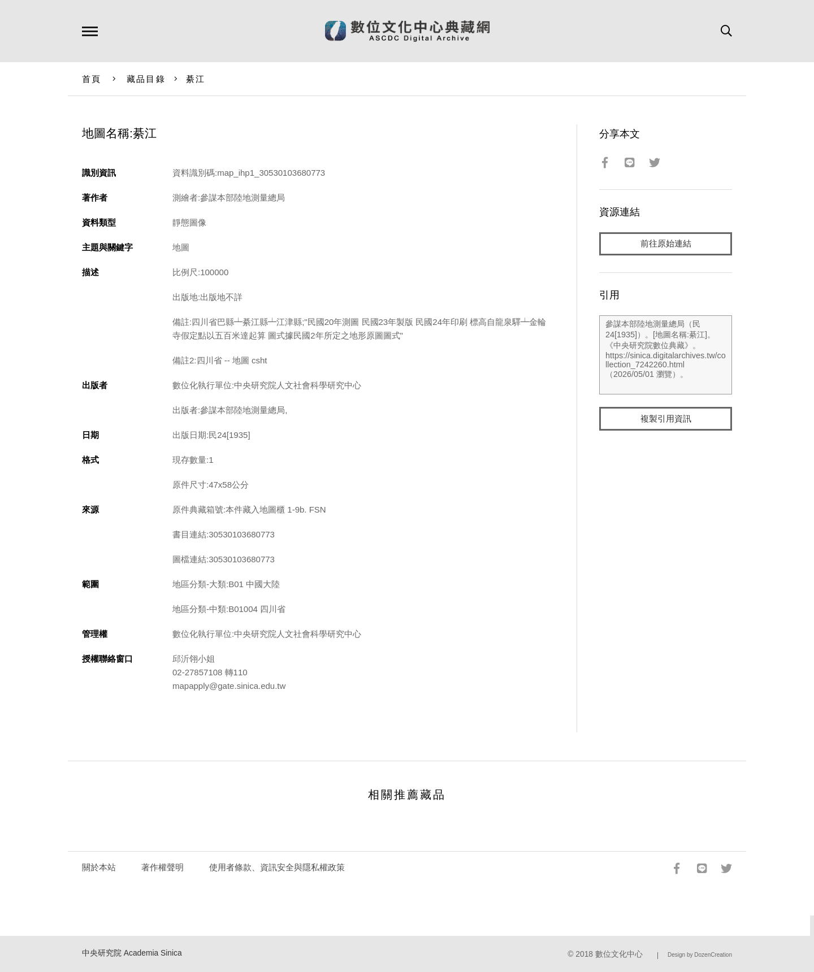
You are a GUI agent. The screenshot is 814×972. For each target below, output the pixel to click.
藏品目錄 (146, 79)
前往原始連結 (665, 244)
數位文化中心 (619, 954)
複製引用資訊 (665, 419)
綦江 (196, 79)
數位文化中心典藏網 (407, 31)
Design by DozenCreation (700, 955)
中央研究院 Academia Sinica (132, 953)
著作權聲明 (162, 867)
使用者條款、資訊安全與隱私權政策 (277, 867)
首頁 (92, 79)
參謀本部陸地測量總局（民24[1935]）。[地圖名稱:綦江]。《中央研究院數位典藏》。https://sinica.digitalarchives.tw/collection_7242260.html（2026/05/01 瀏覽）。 (665, 355)
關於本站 (99, 867)
